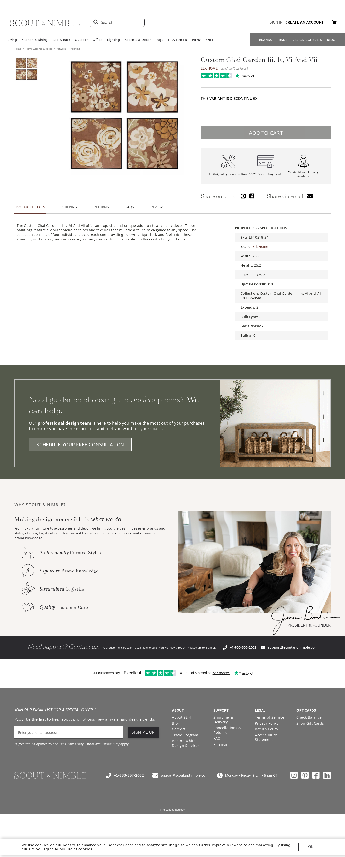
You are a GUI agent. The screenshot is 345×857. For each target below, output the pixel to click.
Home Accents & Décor (39, 48)
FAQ (216, 738)
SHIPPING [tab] (69, 207)
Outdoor (81, 40)
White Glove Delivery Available (303, 174)
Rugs (159, 40)
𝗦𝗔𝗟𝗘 (209, 40)
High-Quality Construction (228, 174)
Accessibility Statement (266, 737)
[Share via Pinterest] (243, 196)
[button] (334, 22)
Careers (179, 729)
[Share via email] (310, 196)
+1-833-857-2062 (243, 647)
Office (97, 40)
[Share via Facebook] (251, 196)
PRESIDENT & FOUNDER (309, 625)
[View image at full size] (124, 115)
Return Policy (266, 729)
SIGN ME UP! (144, 732)
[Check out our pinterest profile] (305, 775)
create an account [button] (304, 22)
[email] (68, 732)
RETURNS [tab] (101, 207)
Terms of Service (269, 717)
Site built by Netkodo (172, 809)
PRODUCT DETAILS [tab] (30, 207)
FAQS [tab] (130, 207)
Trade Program (185, 735)
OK (311, 847)
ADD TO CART (266, 132)
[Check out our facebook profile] (316, 775)
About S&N (181, 717)
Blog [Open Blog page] (176, 723)
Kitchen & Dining (35, 40)
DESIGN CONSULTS (307, 40)
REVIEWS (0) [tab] (160, 207)
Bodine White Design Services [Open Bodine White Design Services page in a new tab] (186, 743)
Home (18, 48)
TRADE (282, 40)
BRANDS (265, 40)
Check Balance (309, 717)
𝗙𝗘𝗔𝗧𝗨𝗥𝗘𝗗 (178, 40)
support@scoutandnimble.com (292, 647)
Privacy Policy (267, 723)
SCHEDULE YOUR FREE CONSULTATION (80, 445)
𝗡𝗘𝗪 (196, 40)
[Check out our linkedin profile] (327, 775)
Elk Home (209, 68)
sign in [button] (276, 22)
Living (12, 40)
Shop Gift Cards (310, 723)
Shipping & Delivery (223, 719)
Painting (75, 48)
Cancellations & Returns (227, 730)
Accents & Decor (138, 40)
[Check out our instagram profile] (294, 775)
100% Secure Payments (265, 174)
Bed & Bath (61, 40)
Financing (221, 744)
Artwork (61, 48)
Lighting (113, 40)
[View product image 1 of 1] (27, 68)
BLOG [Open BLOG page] (331, 40)
